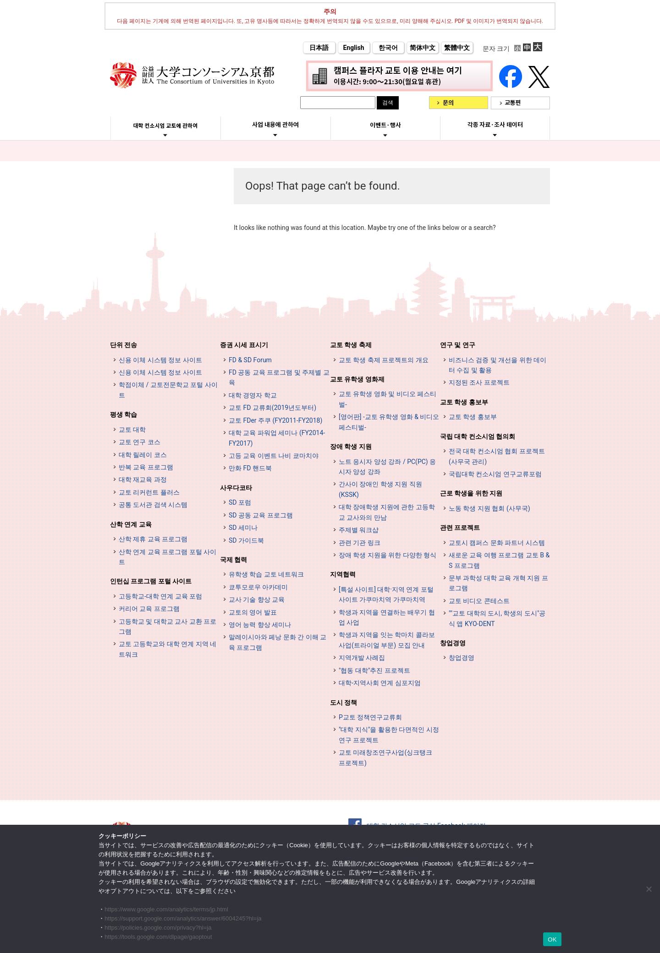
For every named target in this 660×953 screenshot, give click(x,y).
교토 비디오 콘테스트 (479, 600)
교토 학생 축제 (351, 345)
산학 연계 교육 (131, 524)
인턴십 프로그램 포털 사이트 (151, 581)
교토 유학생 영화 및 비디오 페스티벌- (387, 399)
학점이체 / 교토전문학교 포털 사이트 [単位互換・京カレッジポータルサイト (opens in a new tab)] (168, 389)
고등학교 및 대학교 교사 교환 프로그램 (167, 626)
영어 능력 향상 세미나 (260, 624)
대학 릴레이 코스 (143, 454)
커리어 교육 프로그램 (149, 608)
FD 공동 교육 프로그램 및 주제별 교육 (279, 377)
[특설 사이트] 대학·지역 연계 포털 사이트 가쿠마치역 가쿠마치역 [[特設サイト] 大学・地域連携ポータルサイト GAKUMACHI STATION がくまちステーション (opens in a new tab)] (386, 594)
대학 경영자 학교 (253, 395)
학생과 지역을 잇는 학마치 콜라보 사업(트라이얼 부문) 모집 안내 (387, 639)
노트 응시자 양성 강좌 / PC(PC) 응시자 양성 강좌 (387, 466)
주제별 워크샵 (359, 530)
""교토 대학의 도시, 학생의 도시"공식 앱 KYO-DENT (497, 618)
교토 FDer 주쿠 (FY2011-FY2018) (275, 420)
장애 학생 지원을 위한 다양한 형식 (387, 555)
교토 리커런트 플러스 (149, 492)
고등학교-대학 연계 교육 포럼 (160, 596)
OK (552, 939)
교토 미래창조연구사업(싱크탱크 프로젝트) (385, 757)
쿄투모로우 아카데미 (258, 587)
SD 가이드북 (246, 540)
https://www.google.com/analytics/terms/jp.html (166, 909)
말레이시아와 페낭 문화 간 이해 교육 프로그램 (277, 642)
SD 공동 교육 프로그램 (261, 515)
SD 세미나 (243, 527)
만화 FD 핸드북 (250, 468)
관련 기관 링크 (359, 542)
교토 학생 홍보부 (464, 402)
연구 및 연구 (457, 345)
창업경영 (453, 643)
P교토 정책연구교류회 (370, 717)
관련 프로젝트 (460, 527)
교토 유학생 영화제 (357, 379)
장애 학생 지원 (351, 446)
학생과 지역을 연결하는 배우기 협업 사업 (387, 617)
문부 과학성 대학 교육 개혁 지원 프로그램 (498, 583)
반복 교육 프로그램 (146, 467)
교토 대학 (132, 429)
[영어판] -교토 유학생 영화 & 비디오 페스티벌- (389, 421)
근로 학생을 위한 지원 (471, 493)
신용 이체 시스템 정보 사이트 (160, 360)
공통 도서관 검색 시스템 (153, 504)
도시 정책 (343, 702)
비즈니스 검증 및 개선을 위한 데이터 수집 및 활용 (497, 365)
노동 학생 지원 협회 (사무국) (489, 508)
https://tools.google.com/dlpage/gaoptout (158, 936)
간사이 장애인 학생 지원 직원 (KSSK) (380, 489)
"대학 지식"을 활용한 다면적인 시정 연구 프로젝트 (389, 734)
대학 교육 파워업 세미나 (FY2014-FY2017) (277, 438)
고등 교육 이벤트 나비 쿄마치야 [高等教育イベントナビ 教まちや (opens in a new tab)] (274, 455)
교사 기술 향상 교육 (257, 599)
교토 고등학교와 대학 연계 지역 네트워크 (167, 649)
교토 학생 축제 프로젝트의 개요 (384, 360)
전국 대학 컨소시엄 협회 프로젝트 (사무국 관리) (497, 456)
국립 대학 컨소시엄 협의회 (477, 436)
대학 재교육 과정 (143, 479)
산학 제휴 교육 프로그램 (153, 539)
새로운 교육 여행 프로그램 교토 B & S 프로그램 (499, 560)
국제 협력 (233, 559)
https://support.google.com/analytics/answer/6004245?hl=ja (182, 918)
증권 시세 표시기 (244, 345)
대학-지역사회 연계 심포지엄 (380, 682)
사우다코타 (236, 487)
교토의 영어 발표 (253, 612)
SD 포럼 (240, 502)
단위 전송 (123, 345)
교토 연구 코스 (139, 442)
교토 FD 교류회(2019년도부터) (272, 407)
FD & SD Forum (250, 360)
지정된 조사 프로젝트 (479, 382)
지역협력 (343, 574)
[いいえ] (648, 888)
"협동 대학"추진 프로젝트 (374, 670)
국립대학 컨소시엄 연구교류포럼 (495, 474)
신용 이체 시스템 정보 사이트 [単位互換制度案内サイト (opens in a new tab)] (160, 372)
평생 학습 (123, 414)
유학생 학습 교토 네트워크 (266, 574)
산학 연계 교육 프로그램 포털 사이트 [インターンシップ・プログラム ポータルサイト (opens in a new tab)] (167, 557)
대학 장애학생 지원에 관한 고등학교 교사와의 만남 (387, 512)
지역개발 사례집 (362, 657)
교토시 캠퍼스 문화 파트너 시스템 (497, 542)
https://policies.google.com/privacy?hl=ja (157, 927)
